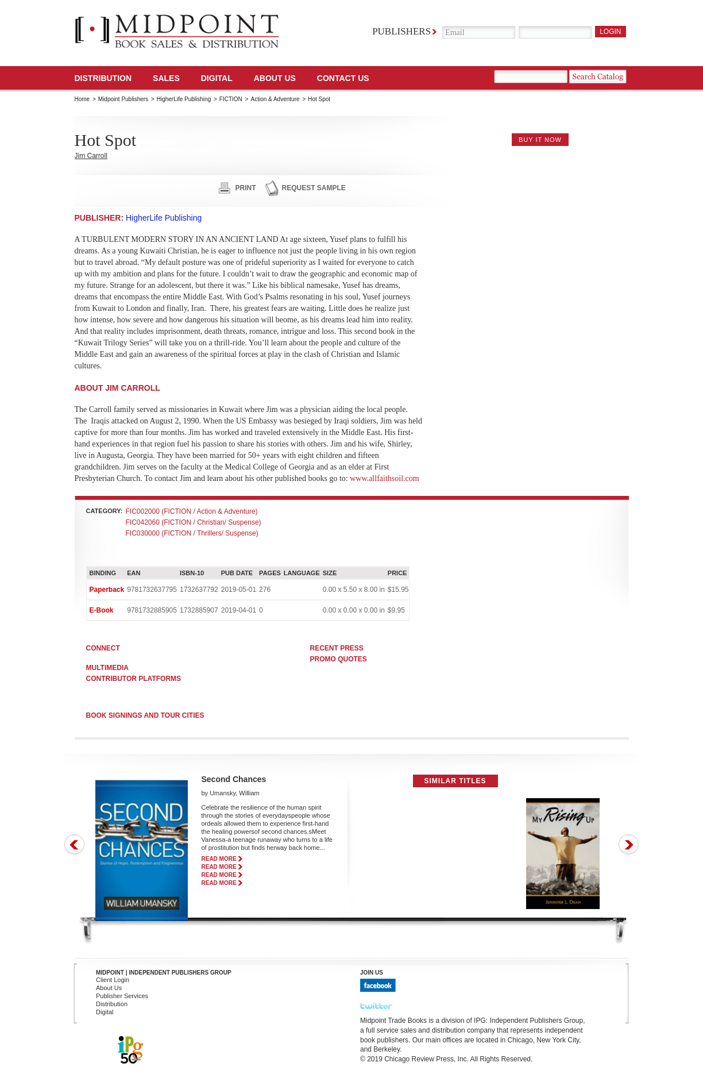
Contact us (343, 78)
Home (82, 99)
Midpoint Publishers (123, 99)
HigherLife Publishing (184, 99)
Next (629, 844)
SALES (166, 78)
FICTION (230, 99)
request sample (314, 188)
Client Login (112, 979)
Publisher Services (122, 995)
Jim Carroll (91, 156)
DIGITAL (217, 78)
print (245, 188)
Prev (74, 844)
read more (219, 859)
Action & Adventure (274, 99)
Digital (105, 1011)
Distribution (103, 78)
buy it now (540, 139)
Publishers (401, 31)
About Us (275, 78)
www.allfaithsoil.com (384, 478)
